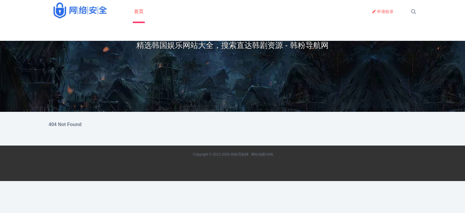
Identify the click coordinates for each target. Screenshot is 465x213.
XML (270, 154)
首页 (139, 11)
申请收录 (383, 11)
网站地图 (258, 154)
